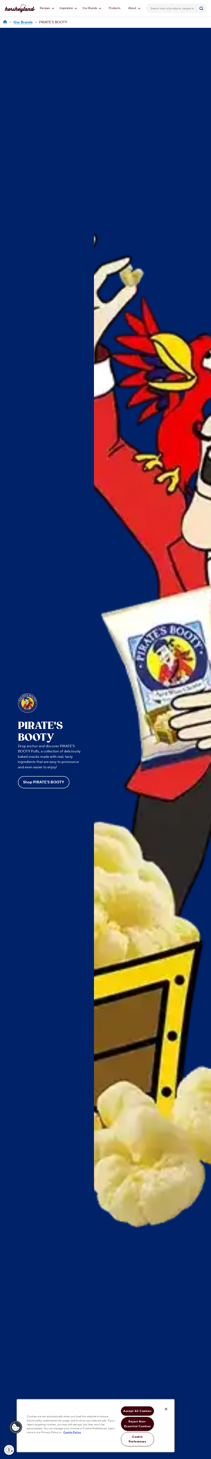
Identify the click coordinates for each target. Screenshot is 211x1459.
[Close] (166, 1409)
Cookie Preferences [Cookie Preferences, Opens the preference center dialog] (137, 1439)
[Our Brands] (23, 22)
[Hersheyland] (5, 22)
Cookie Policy (72, 1432)
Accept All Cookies (137, 1411)
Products (114, 8)
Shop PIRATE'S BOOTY (43, 782)
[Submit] (202, 8)
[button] (15, 1427)
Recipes (47, 8)
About (134, 8)
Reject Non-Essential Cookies (137, 1424)
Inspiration (68, 8)
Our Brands (91, 8)
